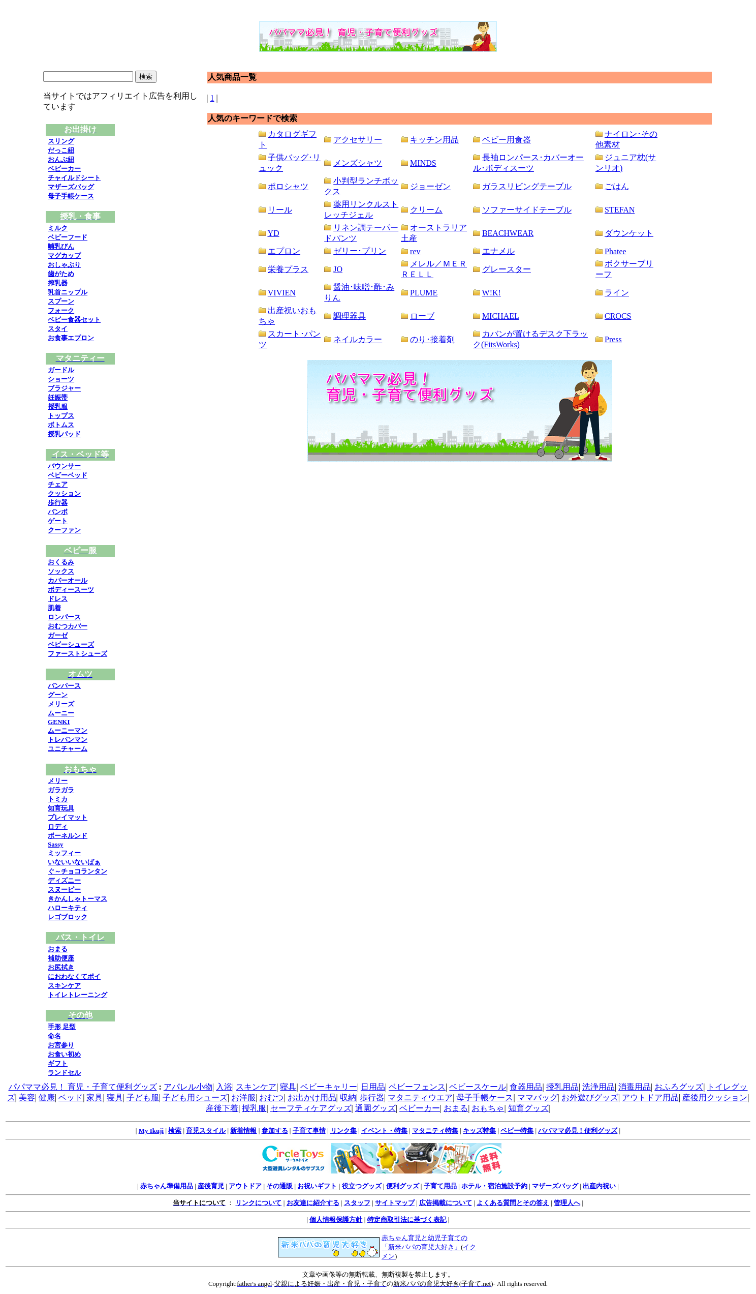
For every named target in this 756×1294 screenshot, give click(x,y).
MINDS (423, 163)
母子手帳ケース (71, 196)
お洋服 (243, 1097)
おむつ (271, 1097)
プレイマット (67, 817)
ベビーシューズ (71, 644)
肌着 (54, 608)
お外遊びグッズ (589, 1097)
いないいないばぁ (74, 862)
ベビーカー (64, 168)
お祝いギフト (317, 1186)
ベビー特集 (516, 1130)
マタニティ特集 (435, 1130)
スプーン (61, 301)
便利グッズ (402, 1186)
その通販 (279, 1186)
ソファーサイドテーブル (527, 209)
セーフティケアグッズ (311, 1108)
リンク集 (343, 1130)
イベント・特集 (384, 1130)
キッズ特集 (479, 1130)
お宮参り (61, 1045)
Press (613, 339)
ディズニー (64, 880)
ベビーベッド (67, 475)
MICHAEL (500, 316)
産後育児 (211, 1186)
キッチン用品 (434, 139)
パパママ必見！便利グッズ (577, 1130)
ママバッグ (537, 1097)
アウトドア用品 (650, 1097)
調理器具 (349, 316)
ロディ (58, 826)
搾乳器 (58, 283)
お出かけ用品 (312, 1097)
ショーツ (61, 379)
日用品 (373, 1086)
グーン (58, 695)
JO (337, 269)
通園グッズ (375, 1108)
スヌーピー (64, 889)
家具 (94, 1097)
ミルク (58, 228)
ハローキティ (67, 908)
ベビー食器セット (74, 319)
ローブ (422, 316)
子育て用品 (440, 1186)
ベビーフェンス (417, 1086)
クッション (64, 493)
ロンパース (64, 617)
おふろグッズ (678, 1086)
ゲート (58, 521)
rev (415, 251)
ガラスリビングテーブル (527, 186)
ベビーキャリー (328, 1086)
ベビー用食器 (506, 139)
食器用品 (526, 1086)
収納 (348, 1097)
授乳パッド (64, 434)
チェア (58, 484)
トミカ (58, 799)
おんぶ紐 (61, 159)
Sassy (55, 844)
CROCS (618, 316)
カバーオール (67, 580)
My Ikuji (151, 1130)
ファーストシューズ (77, 653)
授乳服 (58, 406)
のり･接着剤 (432, 339)
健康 (47, 1097)
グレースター (506, 269)
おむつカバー (67, 626)
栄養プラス (288, 269)
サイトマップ (395, 1203)
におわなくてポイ (74, 976)
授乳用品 (562, 1086)
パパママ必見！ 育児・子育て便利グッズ (83, 1086)
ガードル (61, 370)
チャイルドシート (74, 178)
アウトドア (245, 1186)
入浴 (224, 1086)
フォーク (61, 310)
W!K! (491, 292)
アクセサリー (357, 139)
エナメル (498, 251)
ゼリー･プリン (359, 251)
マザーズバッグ (71, 187)
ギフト (58, 1063)
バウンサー (64, 466)
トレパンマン (67, 739)
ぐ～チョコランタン (77, 871)
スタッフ (357, 1203)
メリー (58, 781)
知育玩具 (61, 808)
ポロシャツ (288, 186)
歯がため (61, 274)
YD (273, 233)
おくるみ (61, 562)
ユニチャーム (67, 749)
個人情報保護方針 (335, 1219)
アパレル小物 (188, 1086)
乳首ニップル (67, 292)
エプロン (284, 251)
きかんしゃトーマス (77, 898)
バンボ (58, 512)
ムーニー (61, 713)
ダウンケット (629, 233)
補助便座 (61, 958)
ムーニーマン (67, 730)
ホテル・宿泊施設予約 (494, 1186)
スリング (61, 141)
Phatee (615, 251)
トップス (61, 415)
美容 (27, 1097)
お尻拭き (61, 967)
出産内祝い (599, 1186)
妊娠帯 (58, 397)
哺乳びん (61, 246)
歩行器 (58, 502)
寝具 (288, 1086)
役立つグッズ (362, 1186)
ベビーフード (67, 237)
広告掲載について (445, 1203)
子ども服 (143, 1097)
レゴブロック (67, 917)
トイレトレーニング (77, 995)
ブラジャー (64, 388)
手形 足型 (62, 1027)
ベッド (70, 1097)
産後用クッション (714, 1097)
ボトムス (61, 425)
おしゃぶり (64, 264)
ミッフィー (64, 853)
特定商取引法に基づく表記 (407, 1219)
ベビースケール (477, 1086)
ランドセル (64, 1072)
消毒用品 (634, 1086)
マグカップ (64, 255)
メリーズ (61, 704)
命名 (54, 1036)
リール (280, 209)
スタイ (58, 329)
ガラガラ (61, 790)
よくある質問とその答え (513, 1203)
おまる (58, 949)
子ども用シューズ (195, 1097)
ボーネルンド (67, 835)
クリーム (426, 209)
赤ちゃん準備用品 (166, 1186)
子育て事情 (309, 1130)
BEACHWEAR (507, 233)
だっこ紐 (61, 150)
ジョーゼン (430, 186)
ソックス (61, 571)
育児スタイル (206, 1130)
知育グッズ (528, 1108)
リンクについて (258, 1203)
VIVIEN (282, 292)
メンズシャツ (357, 163)
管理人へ (567, 1203)
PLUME (423, 292)
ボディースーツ (71, 589)
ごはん (617, 186)
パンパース (64, 685)
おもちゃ (487, 1108)
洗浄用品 (598, 1086)
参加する (275, 1130)
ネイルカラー (357, 339)
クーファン (64, 530)
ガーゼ (58, 635)
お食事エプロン (71, 338)
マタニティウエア (420, 1097)
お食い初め (64, 1054)
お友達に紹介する (313, 1203)
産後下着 (222, 1108)
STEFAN (620, 209)
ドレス (58, 599)
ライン (617, 292)
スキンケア (64, 985)
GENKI (59, 722)
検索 (174, 1130)
